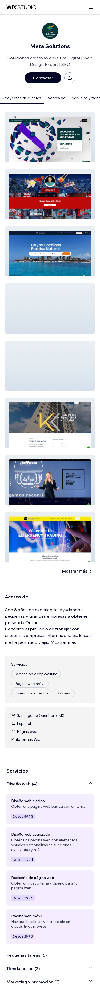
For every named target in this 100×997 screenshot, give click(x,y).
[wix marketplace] (21, 7)
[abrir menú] (91, 7)
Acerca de (56, 97)
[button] (50, 137)
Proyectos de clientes (22, 97)
